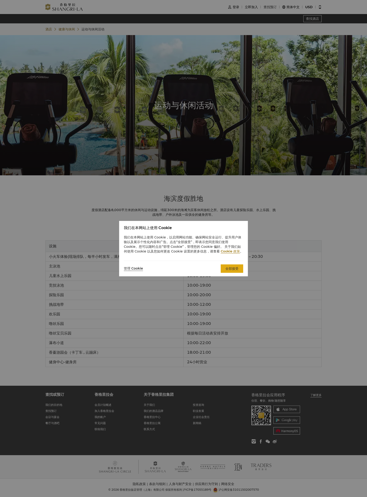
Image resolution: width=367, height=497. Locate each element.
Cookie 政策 (230, 251)
